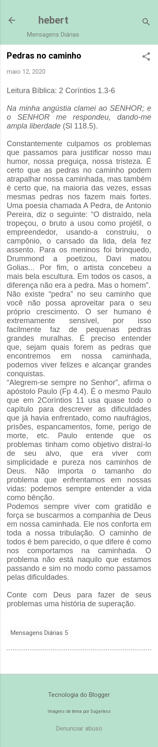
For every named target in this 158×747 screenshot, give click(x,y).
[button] (146, 57)
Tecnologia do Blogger (79, 695)
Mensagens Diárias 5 (39, 633)
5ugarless (101, 711)
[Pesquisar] (146, 23)
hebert (53, 20)
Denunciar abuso (79, 728)
